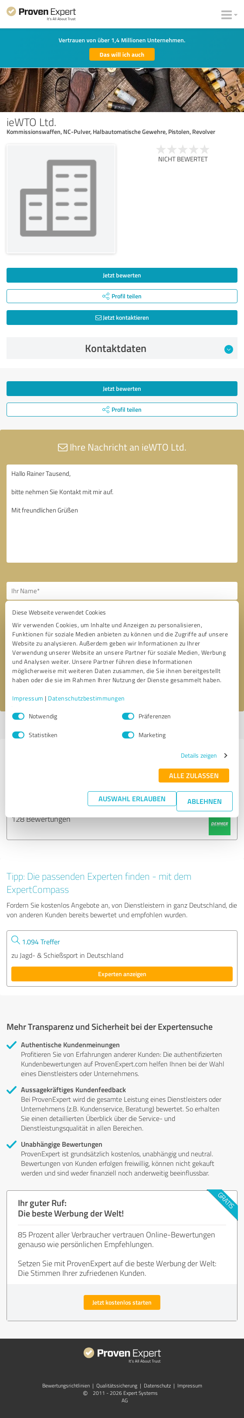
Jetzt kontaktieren (122, 317)
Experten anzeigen (122, 974)
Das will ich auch (122, 54)
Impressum (28, 698)
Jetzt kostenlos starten (122, 1302)
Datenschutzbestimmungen (86, 698)
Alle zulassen (194, 775)
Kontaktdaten (159, 348)
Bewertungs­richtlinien (66, 1385)
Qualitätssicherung (116, 1385)
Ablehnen (204, 801)
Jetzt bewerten (122, 275)
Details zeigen (199, 755)
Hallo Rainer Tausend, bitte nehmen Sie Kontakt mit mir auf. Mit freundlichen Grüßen (122, 514)
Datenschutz (157, 1385)
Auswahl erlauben (132, 798)
